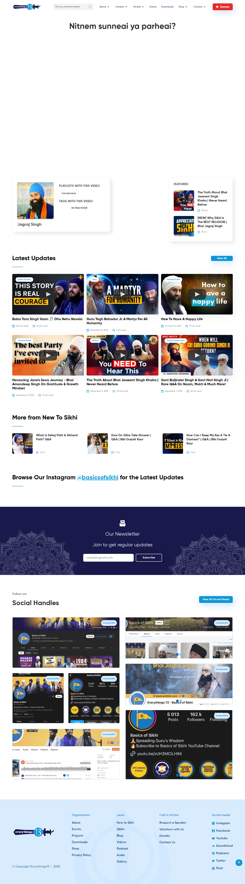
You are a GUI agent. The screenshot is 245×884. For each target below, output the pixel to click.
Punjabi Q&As (69, 194)
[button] (103, 7)
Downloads (167, 7)
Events (153, 7)
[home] (26, 7)
